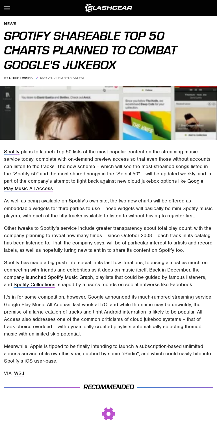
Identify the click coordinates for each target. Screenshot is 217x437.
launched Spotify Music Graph (59, 277)
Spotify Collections (34, 284)
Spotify (11, 152)
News (10, 24)
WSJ (19, 373)
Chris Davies (20, 78)
